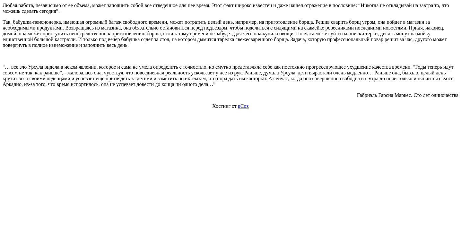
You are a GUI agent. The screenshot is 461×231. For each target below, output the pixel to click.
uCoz (243, 106)
